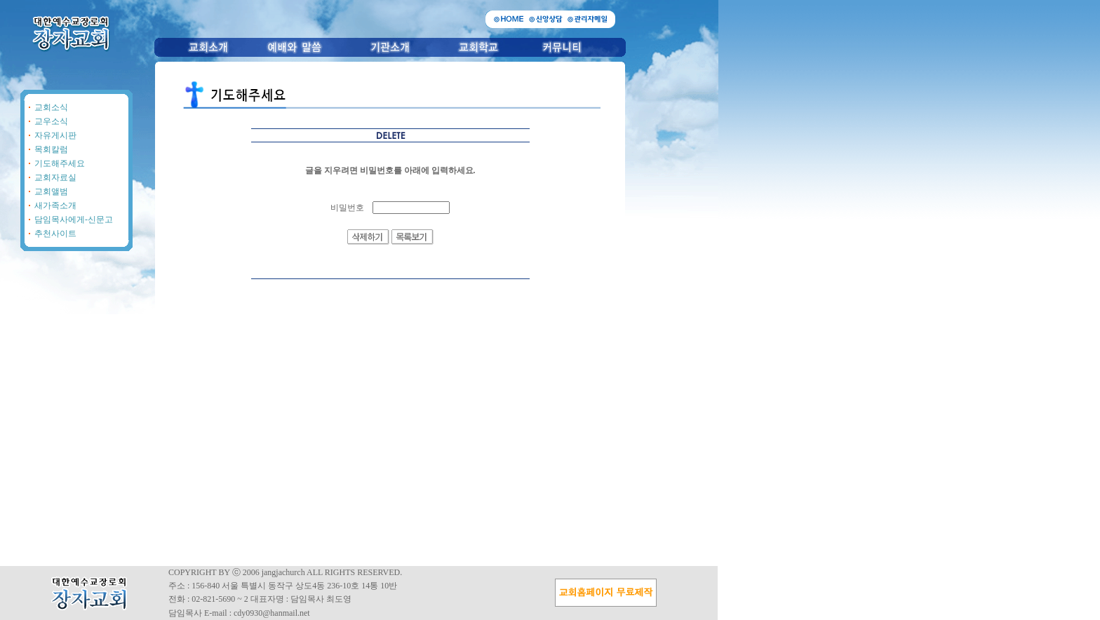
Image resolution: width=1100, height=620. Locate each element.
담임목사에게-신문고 (73, 219)
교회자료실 (55, 177)
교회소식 (51, 107)
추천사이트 (55, 233)
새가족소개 (55, 205)
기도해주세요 (59, 163)
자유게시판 (55, 135)
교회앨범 (51, 191)
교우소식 (51, 121)
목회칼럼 (51, 149)
